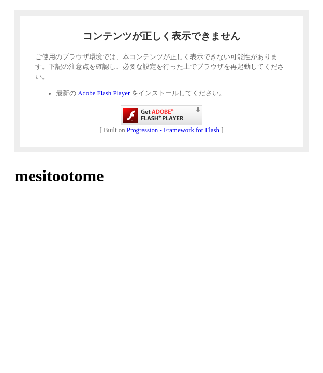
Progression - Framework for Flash (173, 130)
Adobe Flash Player (104, 93)
